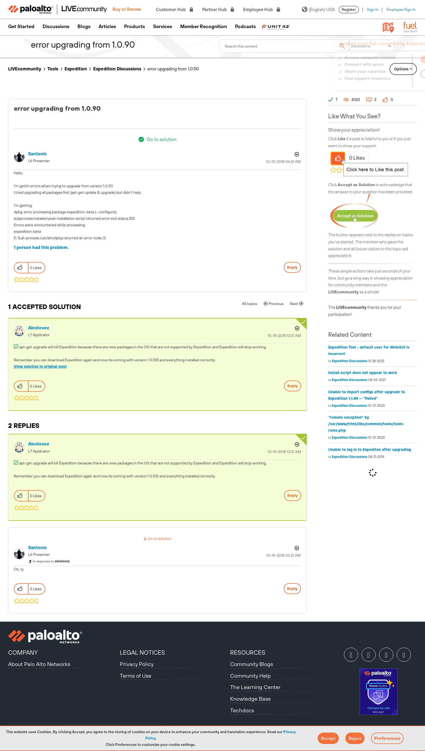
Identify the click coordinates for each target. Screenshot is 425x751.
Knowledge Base (250, 699)
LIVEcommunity (24, 68)
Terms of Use (135, 676)
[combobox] (284, 46)
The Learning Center (255, 687)
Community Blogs (251, 664)
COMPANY (23, 652)
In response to (51, 561)
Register (349, 9)
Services (162, 26)
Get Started (21, 26)
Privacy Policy (137, 664)
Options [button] (296, 154)
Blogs (84, 26)
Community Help (250, 676)
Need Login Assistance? (392, 83)
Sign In (372, 9)
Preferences (387, 738)
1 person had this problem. (41, 247)
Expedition (76, 68)
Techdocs (242, 710)
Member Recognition (203, 26)
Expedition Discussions (117, 68)
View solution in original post (40, 366)
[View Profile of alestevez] (38, 328)
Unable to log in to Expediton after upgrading (369, 449)
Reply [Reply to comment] (292, 386)
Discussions (56, 26)
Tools (52, 68)
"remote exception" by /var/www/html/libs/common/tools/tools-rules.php (366, 423)
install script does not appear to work (362, 372)
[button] (328, 738)
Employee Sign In (401, 9)
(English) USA (318, 9)
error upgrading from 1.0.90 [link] (173, 68)
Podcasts (245, 26)
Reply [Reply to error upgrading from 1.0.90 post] (292, 267)
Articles (107, 26)
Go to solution (161, 139)
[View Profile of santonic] (37, 154)
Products (134, 26)
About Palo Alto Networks (39, 664)
